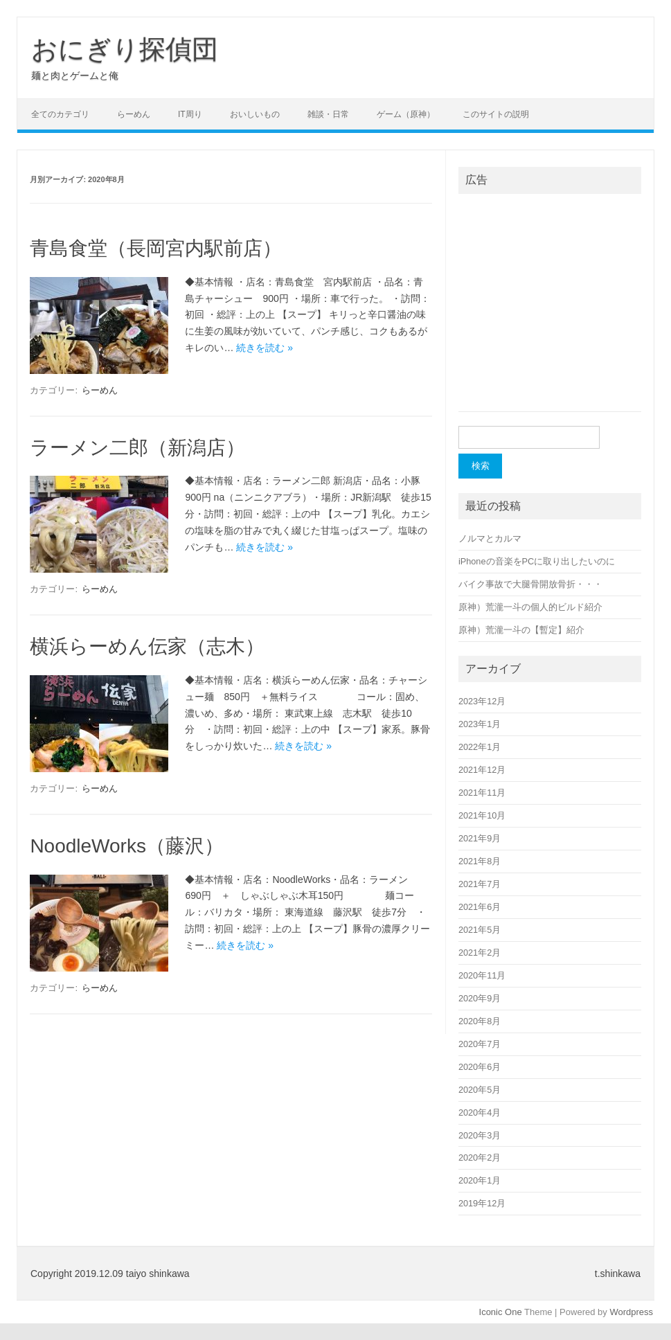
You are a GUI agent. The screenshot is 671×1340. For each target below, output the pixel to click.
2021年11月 (482, 792)
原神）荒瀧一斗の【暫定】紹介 (521, 630)
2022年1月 (479, 747)
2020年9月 (479, 998)
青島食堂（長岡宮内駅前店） (156, 248)
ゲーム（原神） (406, 114)
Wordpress (631, 1312)
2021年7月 (479, 884)
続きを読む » (264, 347)
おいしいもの (255, 114)
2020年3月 (479, 1135)
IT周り (190, 114)
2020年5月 (479, 1089)
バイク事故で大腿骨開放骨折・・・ (530, 584)
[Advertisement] (549, 309)
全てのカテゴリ (60, 114)
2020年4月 (479, 1112)
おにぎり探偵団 (124, 49)
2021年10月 (482, 815)
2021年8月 (479, 861)
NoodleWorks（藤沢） (127, 846)
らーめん (133, 114)
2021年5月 (479, 929)
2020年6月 (479, 1067)
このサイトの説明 (496, 114)
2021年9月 (479, 838)
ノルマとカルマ (489, 538)
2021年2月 (479, 952)
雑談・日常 (328, 114)
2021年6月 (479, 907)
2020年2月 (479, 1157)
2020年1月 (479, 1180)
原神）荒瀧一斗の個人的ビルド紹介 (530, 607)
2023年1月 (479, 724)
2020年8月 (479, 1021)
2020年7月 (479, 1044)
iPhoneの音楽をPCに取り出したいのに (536, 561)
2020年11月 (482, 975)
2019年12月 (482, 1203)
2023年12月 (482, 701)
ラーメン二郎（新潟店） (137, 447)
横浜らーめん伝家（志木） (147, 646)
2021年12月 (482, 770)
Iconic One (500, 1312)
